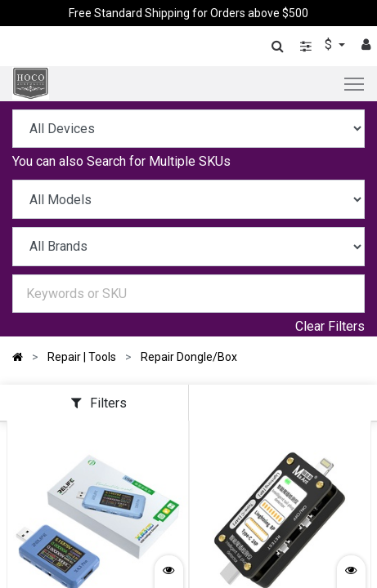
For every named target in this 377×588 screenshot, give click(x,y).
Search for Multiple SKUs (159, 161)
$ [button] (330, 44)
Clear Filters (330, 326)
